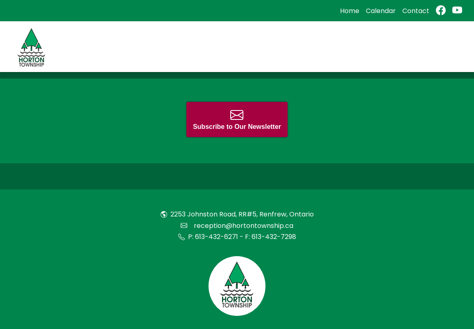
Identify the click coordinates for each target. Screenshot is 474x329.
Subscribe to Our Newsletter (237, 119)
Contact (415, 11)
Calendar (381, 11)
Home (349, 11)
